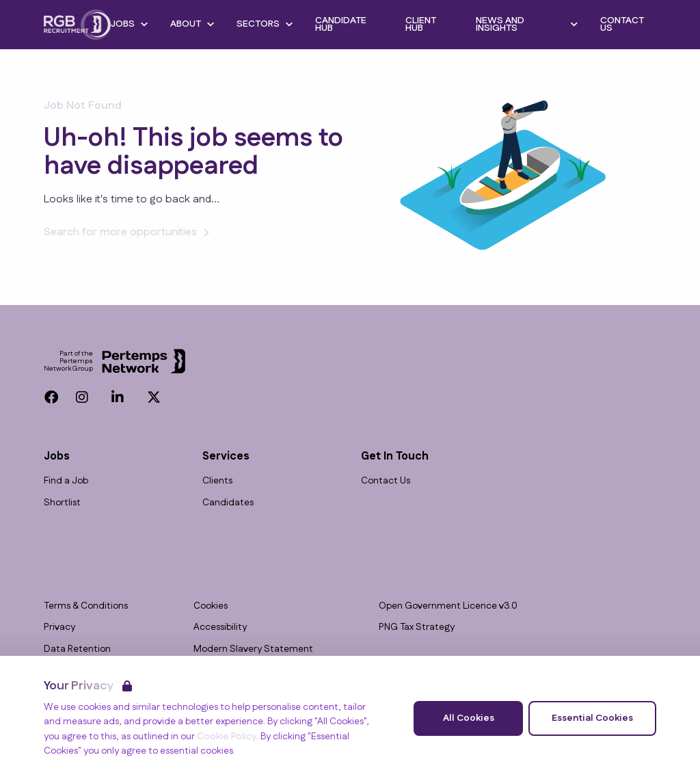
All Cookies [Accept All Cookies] (468, 718)
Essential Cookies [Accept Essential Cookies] (592, 718)
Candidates (228, 503)
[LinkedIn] (117, 397)
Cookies (210, 606)
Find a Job (66, 481)
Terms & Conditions (86, 606)
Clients (217, 481)
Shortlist (62, 503)
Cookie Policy (226, 736)
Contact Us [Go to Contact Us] (622, 24)
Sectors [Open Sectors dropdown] (265, 24)
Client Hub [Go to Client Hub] (420, 24)
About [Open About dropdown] (192, 24)
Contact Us (385, 481)
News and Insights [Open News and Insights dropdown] (527, 24)
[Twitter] (154, 397)
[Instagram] (82, 397)
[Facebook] (51, 397)
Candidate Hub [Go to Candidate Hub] (340, 24)
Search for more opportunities (128, 232)
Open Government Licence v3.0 (448, 606)
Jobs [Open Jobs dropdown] (129, 24)
